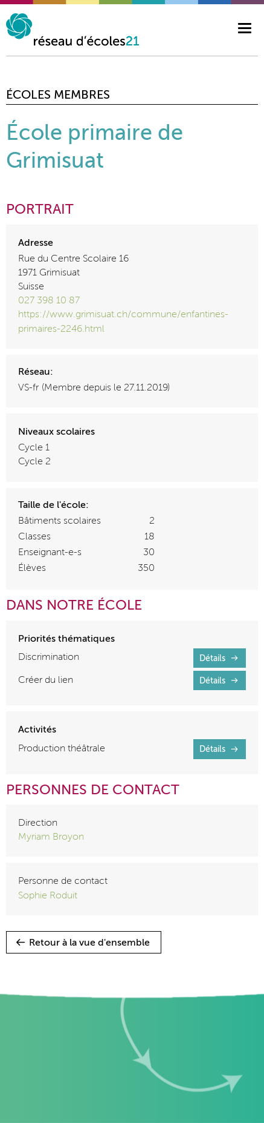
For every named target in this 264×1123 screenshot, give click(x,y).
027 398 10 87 (49, 301)
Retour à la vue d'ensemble (89, 943)
